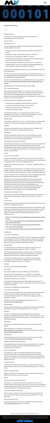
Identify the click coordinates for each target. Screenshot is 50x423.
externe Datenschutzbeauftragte (11, 403)
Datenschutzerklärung (28, 421)
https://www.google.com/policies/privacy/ (13, 301)
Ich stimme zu (20, 421)
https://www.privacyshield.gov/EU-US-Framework (21, 339)
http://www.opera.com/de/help (16, 226)
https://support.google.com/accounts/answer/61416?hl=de (26, 224)
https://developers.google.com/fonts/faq (13, 330)
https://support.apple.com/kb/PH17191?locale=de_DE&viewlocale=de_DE (26, 229)
